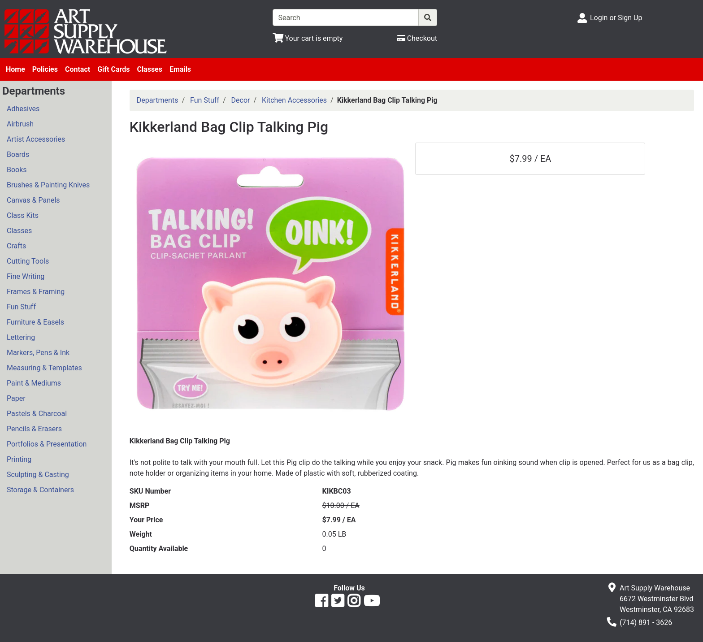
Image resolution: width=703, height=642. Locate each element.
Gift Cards (113, 69)
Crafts (16, 246)
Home (15, 69)
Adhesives (23, 108)
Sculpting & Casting (38, 474)
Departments (157, 100)
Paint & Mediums (34, 383)
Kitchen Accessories (294, 100)
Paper (16, 398)
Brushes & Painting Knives (48, 185)
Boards (18, 154)
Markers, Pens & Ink (38, 352)
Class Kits (23, 215)
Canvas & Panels (33, 200)
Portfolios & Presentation (47, 444)
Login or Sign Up (616, 17)
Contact (77, 69)
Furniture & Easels (35, 322)
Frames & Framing (36, 291)
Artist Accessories (36, 139)
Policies (45, 69)
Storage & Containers (40, 490)
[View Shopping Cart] (308, 38)
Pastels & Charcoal (37, 413)
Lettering (21, 337)
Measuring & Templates (44, 368)
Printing (19, 459)
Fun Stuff (21, 307)
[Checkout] (417, 38)
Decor (240, 100)
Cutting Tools (28, 261)
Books (17, 169)
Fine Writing (25, 276)
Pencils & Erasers (34, 429)
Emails (180, 69)
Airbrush (20, 124)
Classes (149, 69)
